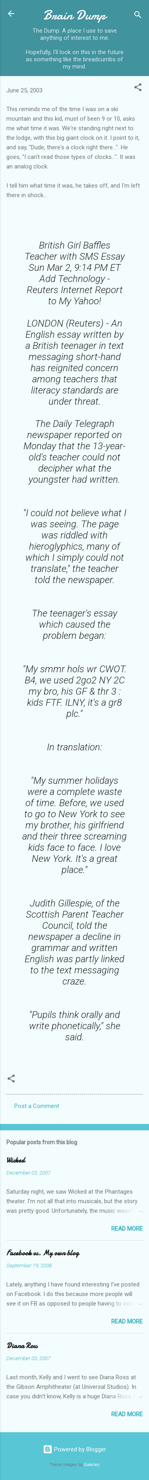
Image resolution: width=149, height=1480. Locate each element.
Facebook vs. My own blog (42, 1253)
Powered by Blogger (74, 1449)
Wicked (15, 1160)
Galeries (92, 1464)
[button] (138, 88)
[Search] (138, 16)
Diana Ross (21, 1346)
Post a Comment (36, 1106)
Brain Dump (74, 15)
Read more (127, 1228)
